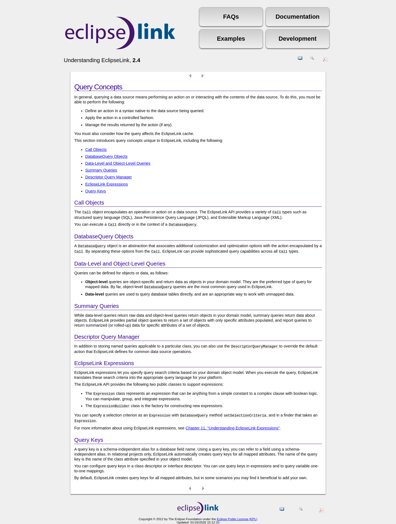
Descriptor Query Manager (108, 177)
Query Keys (95, 191)
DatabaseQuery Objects (106, 156)
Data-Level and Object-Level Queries (117, 163)
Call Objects (96, 149)
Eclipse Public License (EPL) (237, 513)
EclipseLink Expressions (106, 184)
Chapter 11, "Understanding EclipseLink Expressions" (233, 422)
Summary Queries (101, 170)
